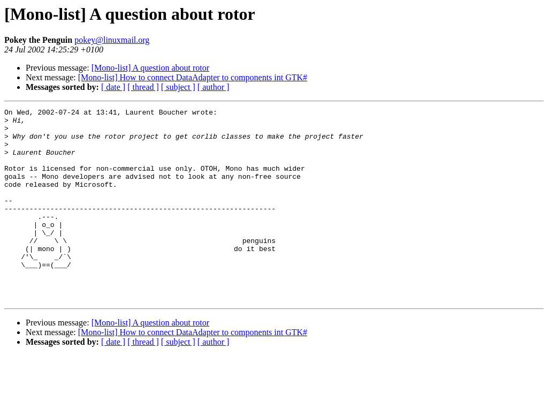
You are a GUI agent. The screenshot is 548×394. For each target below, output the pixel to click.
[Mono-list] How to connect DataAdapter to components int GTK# (192, 77)
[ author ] (213, 87)
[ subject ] (178, 87)
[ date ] (113, 87)
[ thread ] (143, 87)
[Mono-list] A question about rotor (150, 67)
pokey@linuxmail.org (111, 39)
